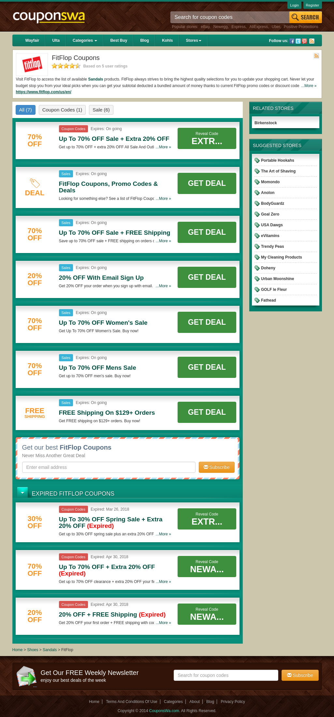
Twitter (298, 41)
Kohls (167, 40)
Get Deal (207, 183)
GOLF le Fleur (274, 289)
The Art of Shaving (278, 171)
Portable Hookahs (277, 160)
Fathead (268, 300)
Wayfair (32, 40)
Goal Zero (270, 214)
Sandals (95, 79)
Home (17, 650)
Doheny (268, 268)
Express (238, 26)
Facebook (292, 41)
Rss (311, 41)
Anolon (267, 192)
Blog (144, 40)
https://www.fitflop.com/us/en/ (43, 92)
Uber (276, 26)
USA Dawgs (272, 225)
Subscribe (217, 467)
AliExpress (258, 26)
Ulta (56, 40)
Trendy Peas (272, 246)
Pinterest (304, 41)
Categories (85, 40)
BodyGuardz (272, 203)
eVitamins (270, 235)
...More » (308, 85)
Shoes (32, 650)
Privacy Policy (233, 701)
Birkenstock (265, 123)
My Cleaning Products (281, 257)
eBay (205, 26)
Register (312, 5)
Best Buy (118, 40)
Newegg (220, 26)
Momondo (270, 182)
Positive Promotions (301, 26)
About (194, 701)
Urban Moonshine (277, 278)
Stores (193, 40)
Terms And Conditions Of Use (131, 701)
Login (294, 5)
